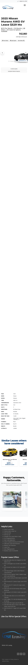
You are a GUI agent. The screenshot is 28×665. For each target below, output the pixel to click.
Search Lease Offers (9, 529)
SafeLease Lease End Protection (12, 543)
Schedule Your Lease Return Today (12, 536)
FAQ (3, 659)
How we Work (7, 533)
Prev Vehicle (5, 40)
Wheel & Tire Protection (10, 545)
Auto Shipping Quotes (9, 549)
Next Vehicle (20, 40)
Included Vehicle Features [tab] (14, 71)
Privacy (12, 659)
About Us (16, 659)
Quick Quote (13, 40)
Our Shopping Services (9, 538)
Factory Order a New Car (10, 531)
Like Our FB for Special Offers (13, 616)
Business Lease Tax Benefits (11, 550)
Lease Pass (7, 547)
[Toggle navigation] (25, 5)
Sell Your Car (7, 534)
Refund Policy (5, 661)
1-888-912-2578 (22, 1)
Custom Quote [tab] (14, 68)
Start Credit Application (9, 540)
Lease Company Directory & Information (14, 542)
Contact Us (7, 659)
